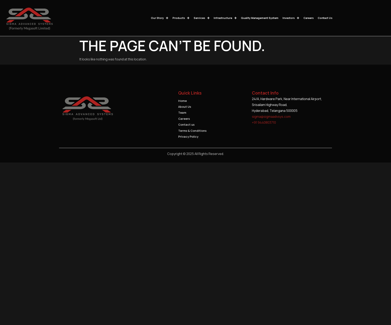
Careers (308, 18)
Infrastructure (225, 18)
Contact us (325, 18)
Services (202, 18)
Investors (290, 18)
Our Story (159, 18)
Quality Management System (259, 18)
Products (181, 18)
